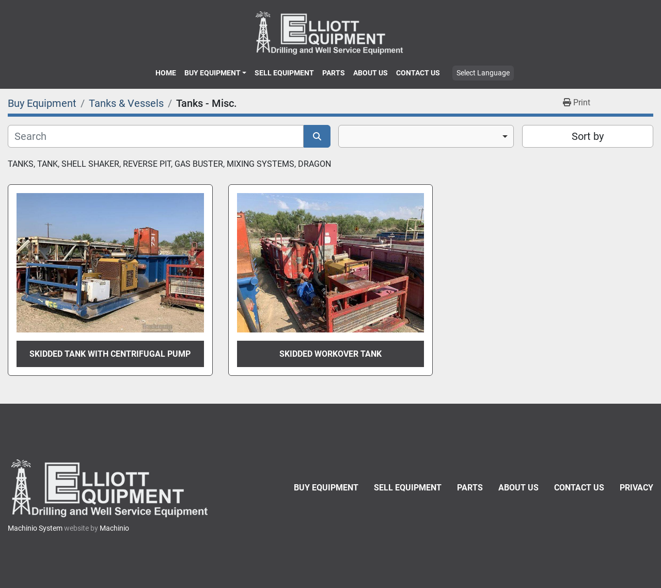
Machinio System (35, 528)
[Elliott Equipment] (111, 488)
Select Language (483, 73)
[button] (215, 73)
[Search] (156, 136)
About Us (370, 73)
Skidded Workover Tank (330, 354)
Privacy (636, 487)
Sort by (588, 136)
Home (165, 73)
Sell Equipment (284, 73)
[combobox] (426, 136)
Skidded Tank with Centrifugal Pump (110, 354)
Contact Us (418, 73)
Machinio (114, 528)
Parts (333, 73)
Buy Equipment (212, 73)
